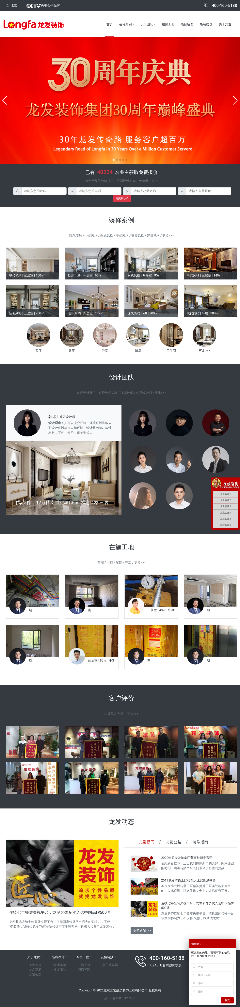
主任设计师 (103, 393)
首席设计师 (85, 393)
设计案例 (59, 965)
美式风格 (122, 236)
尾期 (119, 562)
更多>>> (168, 236)
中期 (110, 562)
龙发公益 (173, 842)
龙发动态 (121, 821)
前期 (100, 562)
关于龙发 (225, 24)
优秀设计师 (144, 393)
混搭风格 (153, 236)
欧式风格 (106, 236)
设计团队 (146, 24)
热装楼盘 (206, 24)
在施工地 (168, 24)
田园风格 (137, 236)
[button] (4, 100)
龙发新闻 (146, 842)
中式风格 (91, 236)
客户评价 (121, 698)
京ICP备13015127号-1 (120, 998)
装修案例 (125, 24)
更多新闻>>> (142, 930)
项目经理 (187, 24)
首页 (109, 24)
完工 (128, 562)
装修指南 (200, 842)
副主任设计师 (123, 393)
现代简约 (75, 236)
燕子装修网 (110, 965)
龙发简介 (35, 965)
